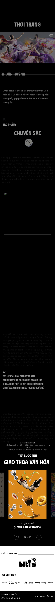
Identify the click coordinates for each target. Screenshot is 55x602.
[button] (38, 537)
